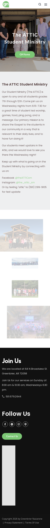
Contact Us (12, 436)
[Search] (40, 4)
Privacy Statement (14, 522)
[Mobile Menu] (45, 4)
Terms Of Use (32, 522)
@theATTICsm (23, 177)
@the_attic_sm (25, 182)
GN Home (25, 54)
